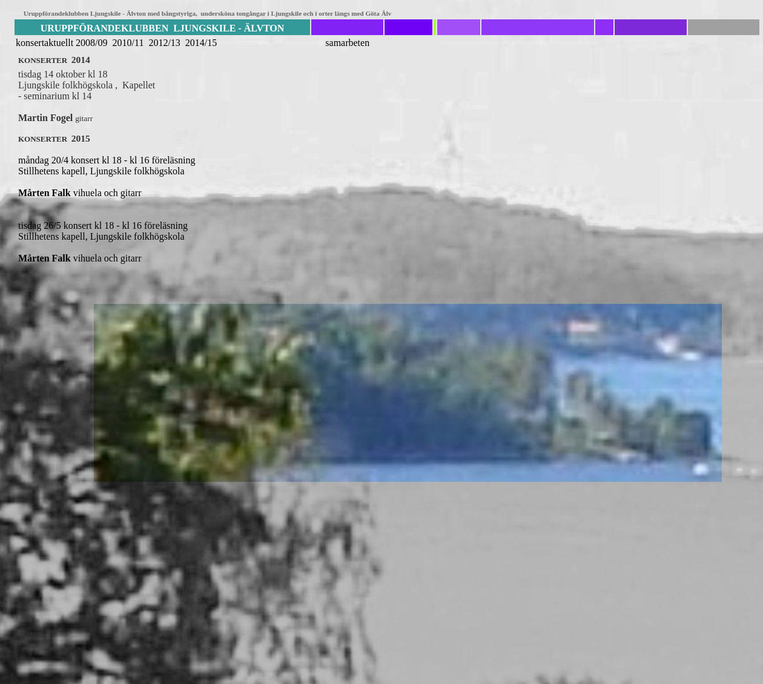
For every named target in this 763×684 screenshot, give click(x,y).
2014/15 (201, 43)
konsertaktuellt (44, 43)
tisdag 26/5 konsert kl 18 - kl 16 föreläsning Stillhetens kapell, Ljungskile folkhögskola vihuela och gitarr (162, 241)
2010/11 (128, 43)
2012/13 (165, 43)
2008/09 (91, 43)
